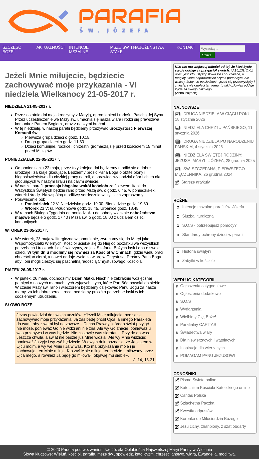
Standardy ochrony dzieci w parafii (209, 234)
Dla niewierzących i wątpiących (205, 340)
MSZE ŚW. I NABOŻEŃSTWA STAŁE (137, 49)
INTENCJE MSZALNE (79, 49)
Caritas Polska (190, 395)
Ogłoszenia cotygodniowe (200, 286)
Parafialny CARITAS (195, 324)
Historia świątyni (193, 251)
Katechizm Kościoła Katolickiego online (212, 388)
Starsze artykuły (192, 182)
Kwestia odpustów (193, 411)
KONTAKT (186, 47)
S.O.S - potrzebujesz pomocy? (205, 225)
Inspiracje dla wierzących (200, 348)
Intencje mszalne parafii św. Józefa (209, 207)
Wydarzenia (188, 309)
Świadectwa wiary (193, 332)
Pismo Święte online (195, 380)
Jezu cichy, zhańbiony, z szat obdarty (210, 426)
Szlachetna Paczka (194, 403)
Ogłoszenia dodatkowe (198, 294)
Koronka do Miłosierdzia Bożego (206, 418)
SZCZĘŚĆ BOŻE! (12, 49)
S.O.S (183, 301)
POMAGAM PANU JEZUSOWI (205, 356)
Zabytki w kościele (195, 260)
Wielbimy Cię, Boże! (195, 317)
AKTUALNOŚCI (50, 47)
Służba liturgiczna (194, 216)
